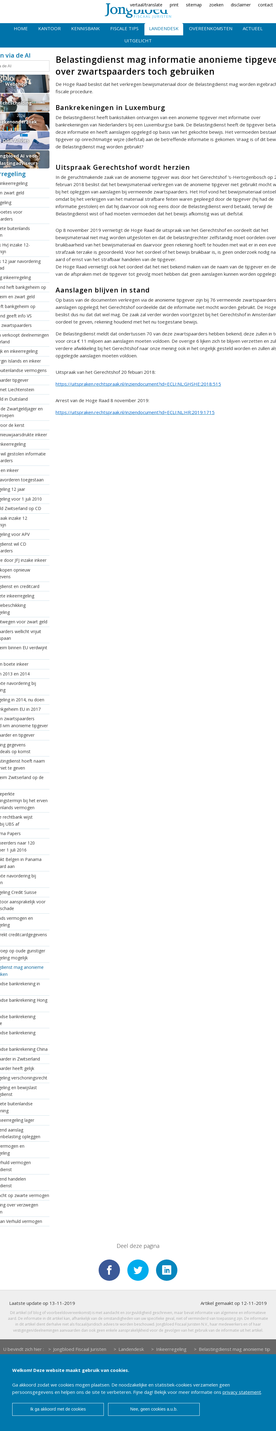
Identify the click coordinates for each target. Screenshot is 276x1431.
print (174, 5)
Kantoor (49, 28)
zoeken (216, 5)
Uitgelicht (138, 40)
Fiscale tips (124, 28)
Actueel (253, 28)
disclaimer (241, 5)
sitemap (194, 5)
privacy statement (242, 1392)
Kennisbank (85, 28)
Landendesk (164, 28)
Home (21, 28)
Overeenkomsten (210, 28)
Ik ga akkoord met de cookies (58, 1409)
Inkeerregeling (171, 1348)
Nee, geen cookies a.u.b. (154, 1409)
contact (265, 5)
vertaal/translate (146, 5)
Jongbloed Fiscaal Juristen (79, 1348)
